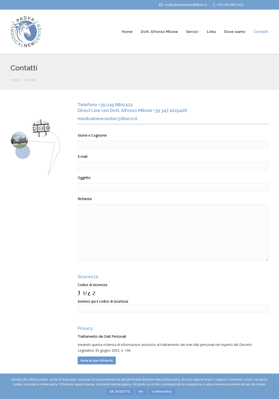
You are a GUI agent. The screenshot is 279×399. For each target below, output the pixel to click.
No (141, 391)
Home (15, 80)
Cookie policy (162, 391)
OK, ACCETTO (120, 391)
